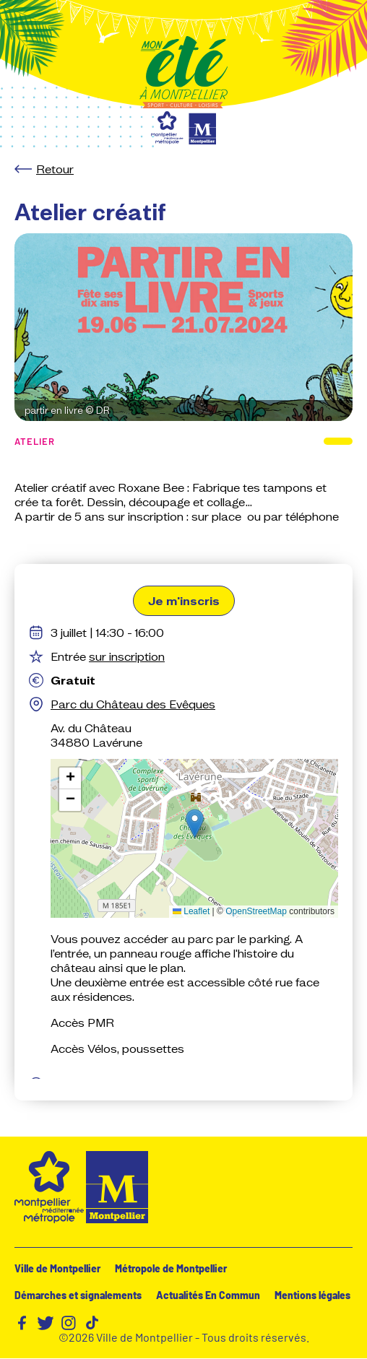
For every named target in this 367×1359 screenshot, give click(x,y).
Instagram (69, 1323)
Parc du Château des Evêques (133, 704)
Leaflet (191, 911)
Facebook (22, 1323)
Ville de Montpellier (57, 1268)
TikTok (92, 1323)
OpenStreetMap (256, 911)
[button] (195, 823)
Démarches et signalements (78, 1295)
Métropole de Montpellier (171, 1268)
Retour (55, 169)
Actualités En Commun (208, 1295)
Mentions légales (312, 1295)
